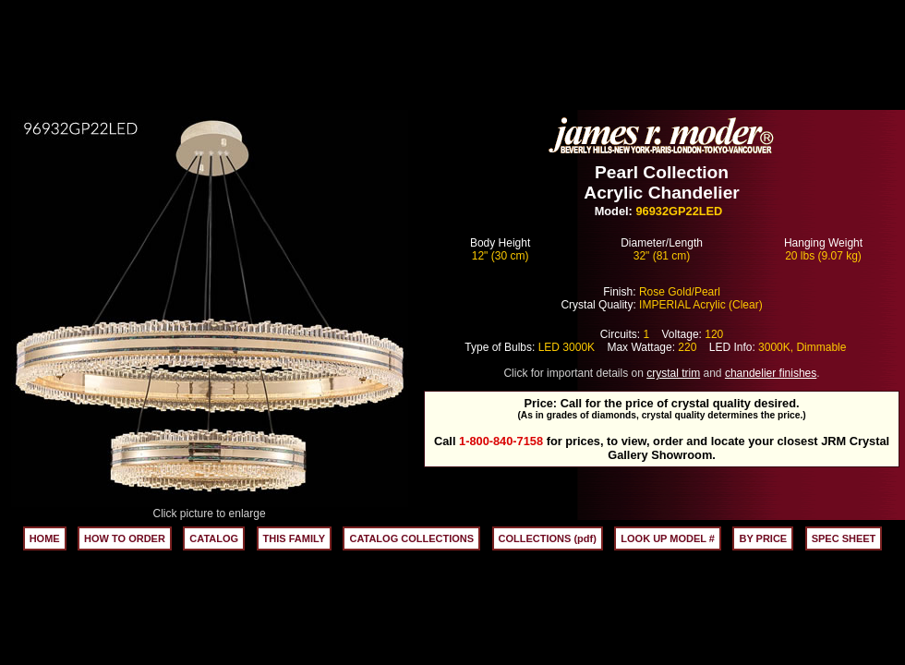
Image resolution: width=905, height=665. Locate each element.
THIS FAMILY (294, 538)
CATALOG (213, 538)
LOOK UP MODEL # (668, 538)
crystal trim (673, 373)
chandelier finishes (770, 373)
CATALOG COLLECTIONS (411, 538)
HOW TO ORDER (124, 538)
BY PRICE (763, 538)
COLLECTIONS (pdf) (548, 538)
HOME (45, 538)
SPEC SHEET (844, 538)
